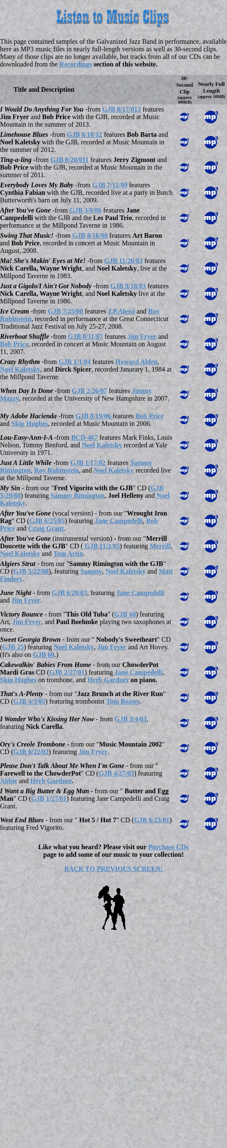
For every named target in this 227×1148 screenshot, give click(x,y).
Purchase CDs (168, 846)
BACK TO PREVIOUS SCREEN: (113, 868)
